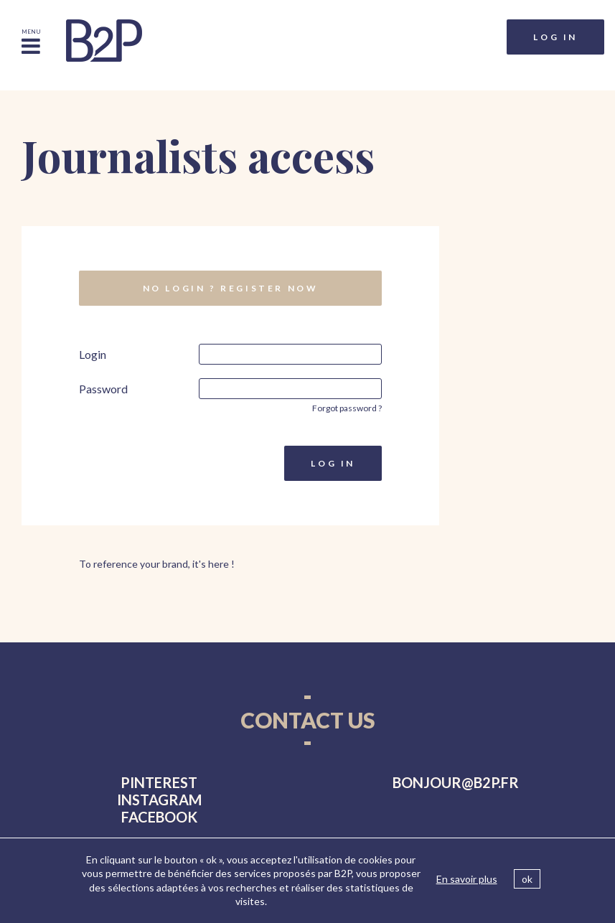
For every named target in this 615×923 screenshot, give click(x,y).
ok (527, 879)
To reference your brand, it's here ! (157, 564)
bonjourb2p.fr (456, 782)
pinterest (159, 782)
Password (103, 388)
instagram (159, 799)
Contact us (307, 720)
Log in (555, 37)
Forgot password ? (347, 408)
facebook (159, 816)
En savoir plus (466, 879)
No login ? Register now (231, 288)
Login (92, 354)
